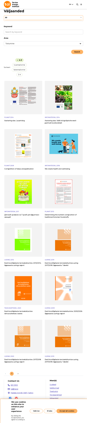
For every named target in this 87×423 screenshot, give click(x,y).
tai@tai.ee (14, 389)
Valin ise (36, 411)
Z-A (19, 75)
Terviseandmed (56, 395)
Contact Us (13, 381)
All (6, 17)
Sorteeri (7, 67)
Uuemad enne (19, 65)
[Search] (77, 4)
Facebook (10, 398)
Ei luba (49, 411)
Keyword (8, 26)
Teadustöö (54, 391)
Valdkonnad (54, 388)
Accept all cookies (67, 411)
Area (6, 38)
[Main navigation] (81, 4)
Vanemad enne (19, 70)
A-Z (20, 60)
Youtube (16, 398)
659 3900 (14, 385)
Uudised (53, 384)
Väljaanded (54, 398)
